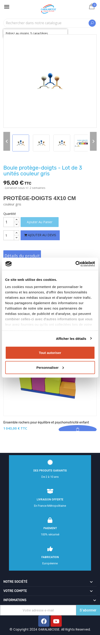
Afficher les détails (71, 338)
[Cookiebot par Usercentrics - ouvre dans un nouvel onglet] (75, 264)
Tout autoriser (50, 353)
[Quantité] (8, 222)
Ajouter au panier (39, 222)
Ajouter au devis (40, 235)
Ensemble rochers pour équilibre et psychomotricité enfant (46, 422)
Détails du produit (22, 255)
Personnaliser (50, 367)
